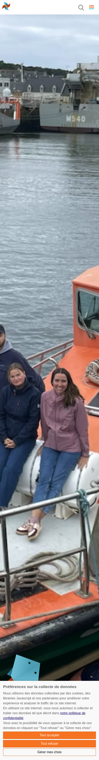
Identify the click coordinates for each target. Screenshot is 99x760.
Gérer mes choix (49, 752)
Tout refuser (49, 743)
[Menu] (81, 8)
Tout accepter (49, 735)
